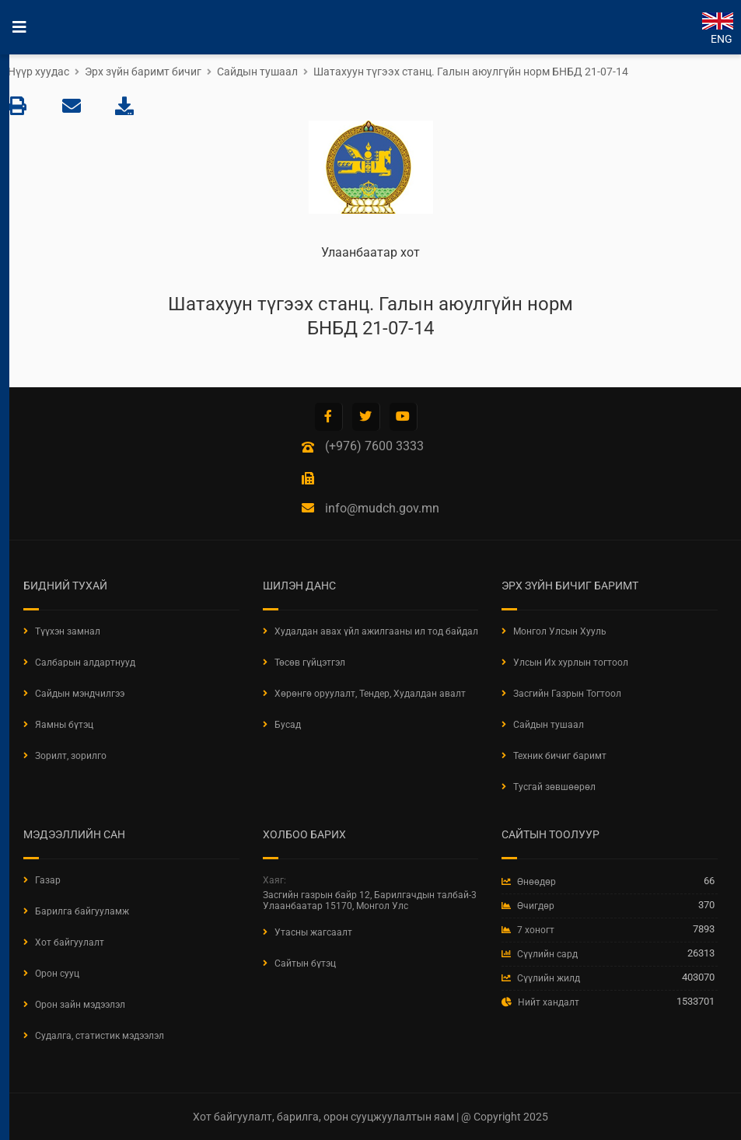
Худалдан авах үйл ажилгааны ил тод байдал (376, 631)
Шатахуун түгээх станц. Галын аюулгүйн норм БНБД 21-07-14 (470, 71)
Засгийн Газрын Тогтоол (567, 693)
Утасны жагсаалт (313, 932)
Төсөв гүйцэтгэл (309, 662)
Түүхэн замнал (67, 631)
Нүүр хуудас (38, 71)
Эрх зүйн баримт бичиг (143, 71)
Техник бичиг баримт (559, 755)
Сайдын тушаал (257, 71)
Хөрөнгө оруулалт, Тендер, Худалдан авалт (370, 693)
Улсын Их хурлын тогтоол (570, 662)
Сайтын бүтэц (305, 963)
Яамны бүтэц (64, 724)
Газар (48, 880)
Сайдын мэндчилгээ (79, 693)
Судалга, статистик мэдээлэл (99, 1035)
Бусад (287, 724)
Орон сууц (57, 973)
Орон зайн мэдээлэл (80, 1004)
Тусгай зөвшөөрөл (554, 787)
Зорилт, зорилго (71, 755)
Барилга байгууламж (82, 911)
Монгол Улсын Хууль (559, 631)
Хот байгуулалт (69, 942)
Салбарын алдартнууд (85, 662)
